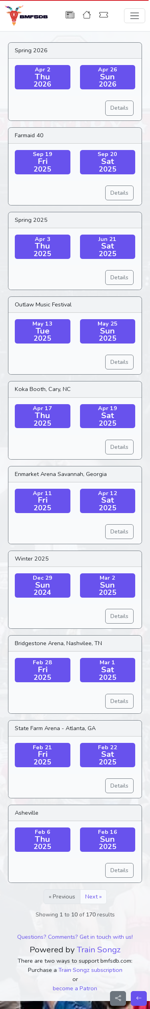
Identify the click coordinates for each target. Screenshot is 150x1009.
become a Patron (75, 988)
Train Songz (99, 949)
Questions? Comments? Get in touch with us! (75, 937)
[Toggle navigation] (134, 15)
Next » (93, 896)
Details (119, 108)
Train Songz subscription (90, 970)
